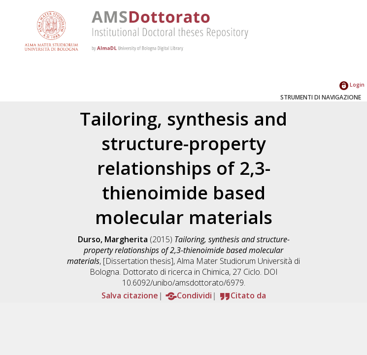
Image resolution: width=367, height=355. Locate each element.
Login (352, 84)
